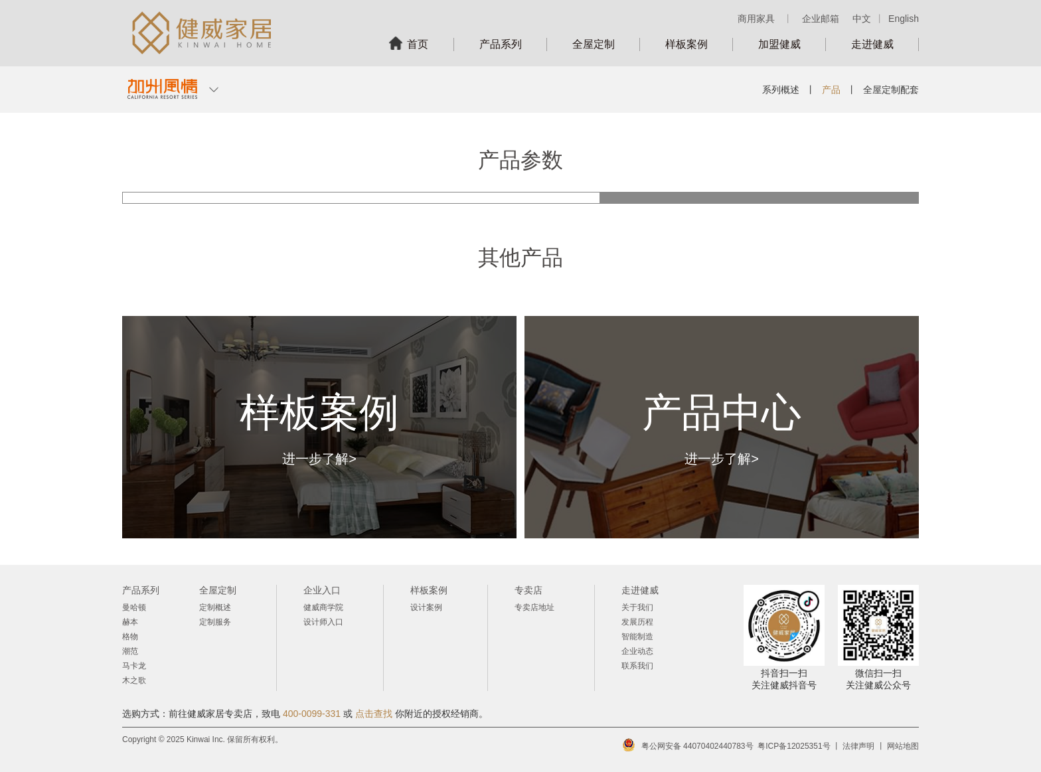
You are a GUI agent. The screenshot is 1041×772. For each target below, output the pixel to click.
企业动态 (637, 651)
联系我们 (637, 665)
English (903, 18)
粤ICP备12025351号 (794, 746)
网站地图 (903, 746)
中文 (861, 18)
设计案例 (426, 607)
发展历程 (637, 622)
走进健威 (872, 44)
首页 (417, 44)
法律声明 (858, 746)
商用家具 (756, 18)
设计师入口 (323, 622)
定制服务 (215, 622)
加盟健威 (779, 44)
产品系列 (500, 44)
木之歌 (134, 680)
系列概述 (780, 89)
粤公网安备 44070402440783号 (697, 746)
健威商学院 (323, 607)
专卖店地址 (534, 607)
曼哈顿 (134, 607)
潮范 (130, 651)
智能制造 (637, 636)
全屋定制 (593, 44)
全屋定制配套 (891, 89)
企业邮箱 (820, 18)
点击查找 (373, 713)
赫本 (130, 622)
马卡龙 (134, 665)
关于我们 (637, 607)
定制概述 (215, 607)
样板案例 (686, 44)
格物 (130, 636)
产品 (831, 89)
